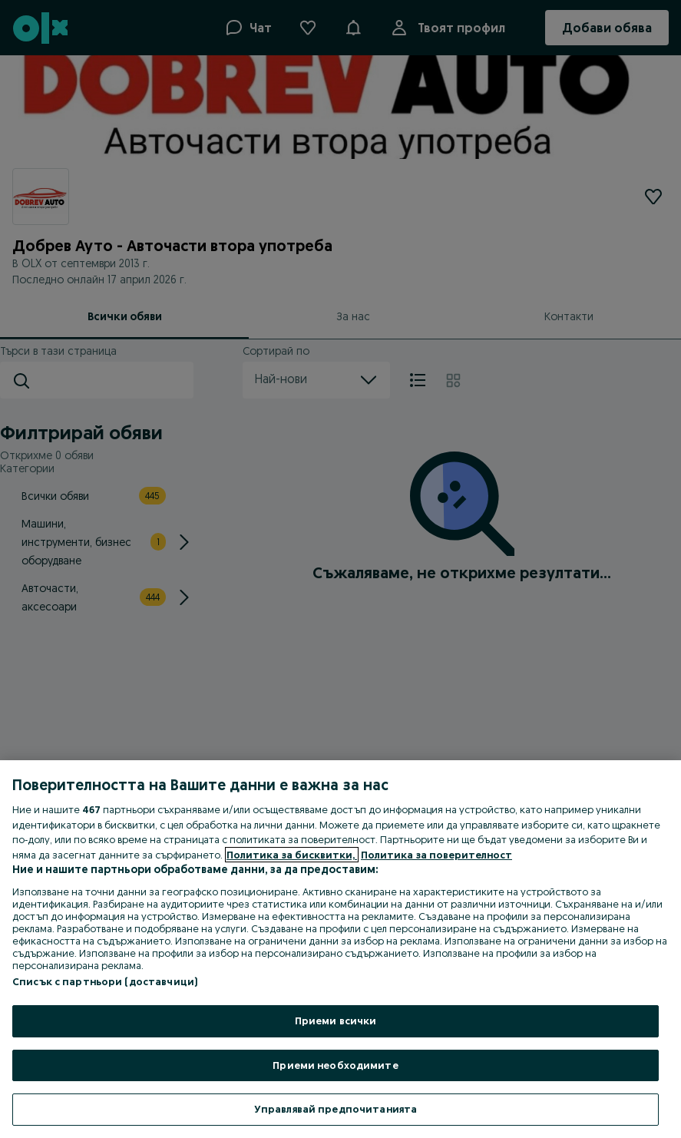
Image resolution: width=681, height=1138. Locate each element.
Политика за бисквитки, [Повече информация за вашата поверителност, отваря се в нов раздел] (291, 855)
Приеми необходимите (335, 1065)
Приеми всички (336, 1020)
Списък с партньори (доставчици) (104, 981)
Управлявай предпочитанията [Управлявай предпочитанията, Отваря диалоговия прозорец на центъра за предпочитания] (335, 1109)
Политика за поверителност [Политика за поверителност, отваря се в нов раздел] (436, 855)
